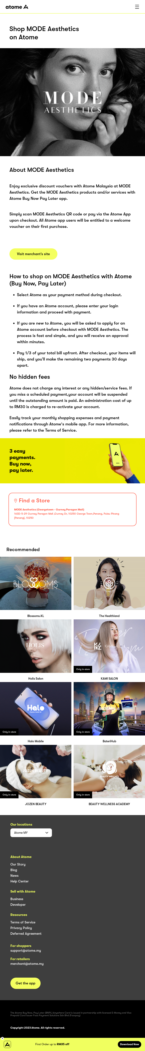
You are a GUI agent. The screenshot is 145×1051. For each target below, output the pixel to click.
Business (16, 899)
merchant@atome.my (27, 964)
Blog (13, 870)
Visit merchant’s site (33, 254)
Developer (18, 905)
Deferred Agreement (26, 933)
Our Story (17, 864)
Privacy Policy (21, 928)
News (14, 876)
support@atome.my (25, 950)
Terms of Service (22, 922)
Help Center (19, 881)
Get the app (25, 983)
